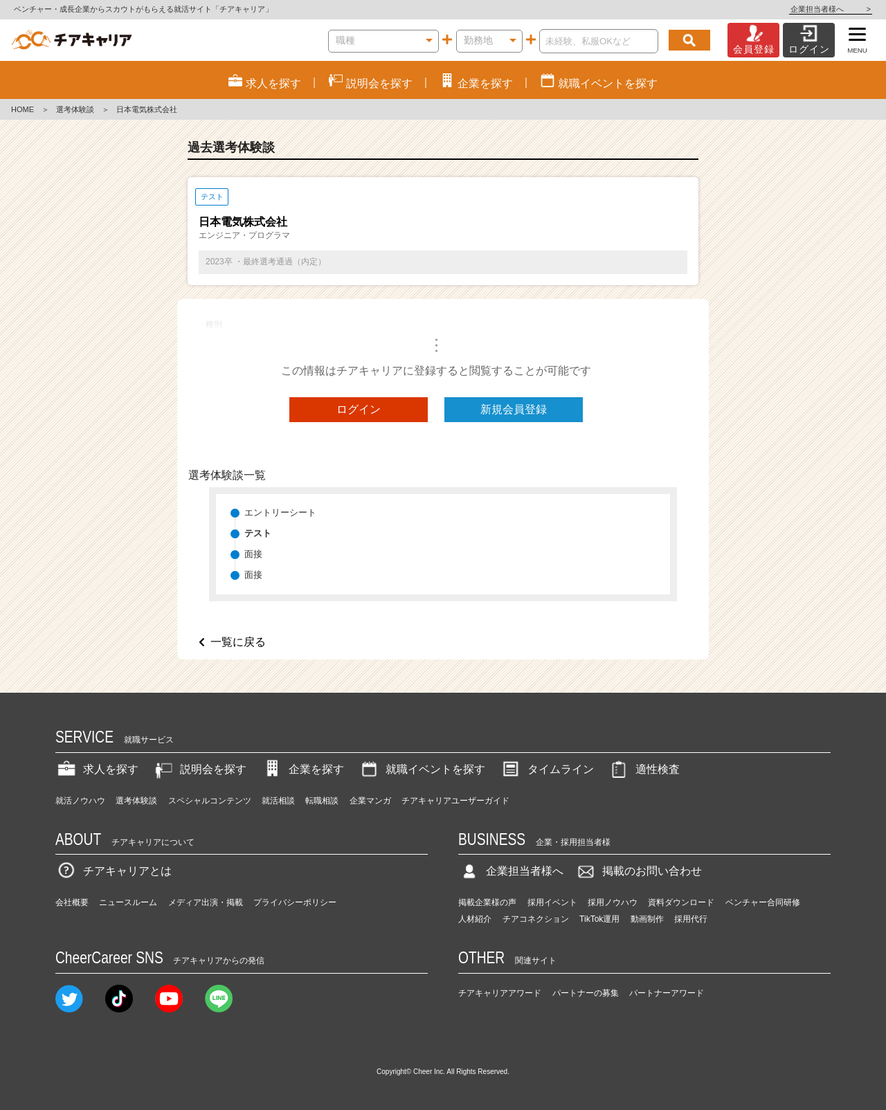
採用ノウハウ (613, 902)
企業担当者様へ (830, 9)
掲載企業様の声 (487, 902)
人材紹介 (474, 919)
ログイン (358, 409)
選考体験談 (75, 109)
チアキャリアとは (113, 871)
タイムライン (547, 769)
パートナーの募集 (585, 993)
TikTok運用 (599, 919)
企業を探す (302, 769)
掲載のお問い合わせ (638, 871)
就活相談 (278, 801)
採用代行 (690, 919)
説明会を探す (199, 769)
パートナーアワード (666, 993)
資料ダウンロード (681, 902)
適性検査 (644, 769)
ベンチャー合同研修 (762, 902)
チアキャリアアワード (499, 993)
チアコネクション (536, 919)
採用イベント (552, 902)
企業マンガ (370, 801)
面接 (253, 554)
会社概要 (72, 902)
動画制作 (647, 919)
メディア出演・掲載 (205, 902)
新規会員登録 (513, 409)
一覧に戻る (238, 642)
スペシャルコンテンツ (209, 801)
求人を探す (96, 769)
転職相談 (321, 801)
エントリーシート (280, 512)
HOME (22, 109)
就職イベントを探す (421, 769)
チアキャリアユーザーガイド (455, 801)
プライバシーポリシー (294, 902)
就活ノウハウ (80, 801)
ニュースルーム (128, 902)
